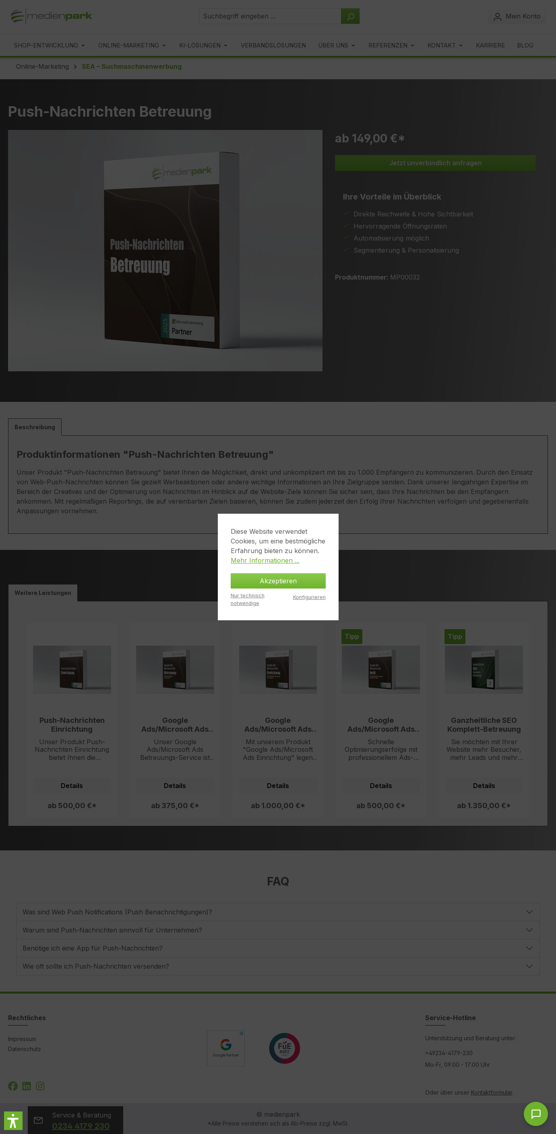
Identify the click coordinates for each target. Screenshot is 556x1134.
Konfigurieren (309, 597)
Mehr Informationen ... (265, 560)
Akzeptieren (278, 581)
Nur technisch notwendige (248, 599)
